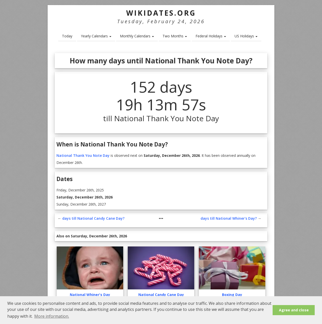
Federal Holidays (211, 36)
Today (67, 36)
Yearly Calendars (96, 36)
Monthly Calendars (137, 36)
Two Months (175, 36)
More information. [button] (51, 316)
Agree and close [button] (294, 310)
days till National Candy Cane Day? (93, 218)
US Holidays (246, 36)
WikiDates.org (161, 13)
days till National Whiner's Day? (229, 218)
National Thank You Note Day (83, 155)
